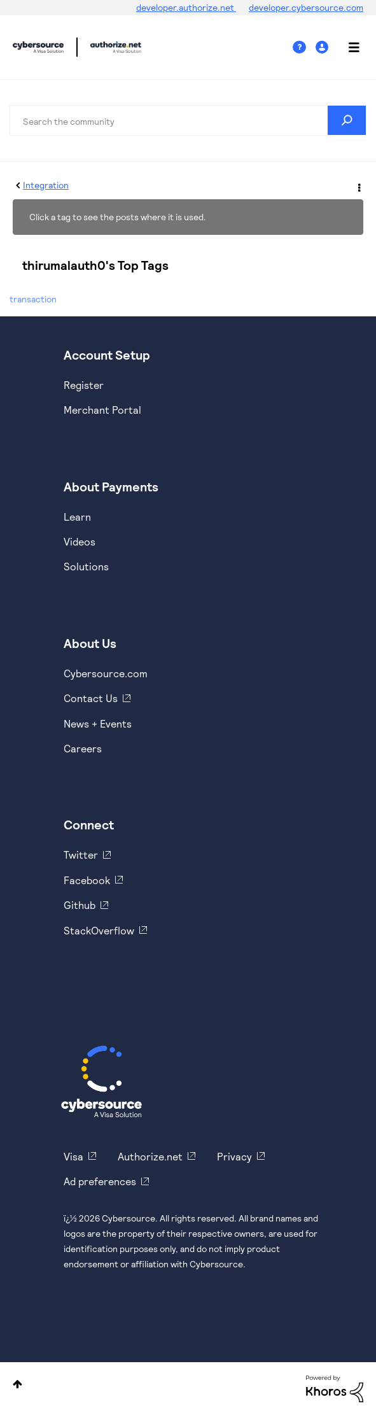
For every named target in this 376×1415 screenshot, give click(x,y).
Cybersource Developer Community (38, 47)
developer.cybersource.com (306, 7)
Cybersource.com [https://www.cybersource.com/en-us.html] (106, 673)
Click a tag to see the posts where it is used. (117, 216)
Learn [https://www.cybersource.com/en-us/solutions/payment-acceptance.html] (77, 516)
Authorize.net (150, 1156)
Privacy (234, 1156)
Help (304, 47)
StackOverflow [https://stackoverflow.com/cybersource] (99, 930)
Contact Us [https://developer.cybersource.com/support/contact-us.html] (91, 698)
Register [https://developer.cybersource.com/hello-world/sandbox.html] (84, 385)
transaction (33, 298)
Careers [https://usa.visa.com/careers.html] (83, 748)
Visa (73, 1156)
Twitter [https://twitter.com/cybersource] (81, 854)
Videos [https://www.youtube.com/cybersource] (79, 541)
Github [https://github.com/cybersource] (79, 905)
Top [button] (17, 1384)
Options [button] (358, 185)
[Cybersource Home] (101, 1081)
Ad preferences (100, 1181)
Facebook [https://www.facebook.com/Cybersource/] (87, 880)
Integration (46, 185)
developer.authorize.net (186, 7)
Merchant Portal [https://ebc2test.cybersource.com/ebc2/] (102, 410)
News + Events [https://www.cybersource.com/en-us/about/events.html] (98, 723)
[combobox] (188, 120)
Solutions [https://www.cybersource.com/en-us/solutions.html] (86, 566)
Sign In (323, 47)
